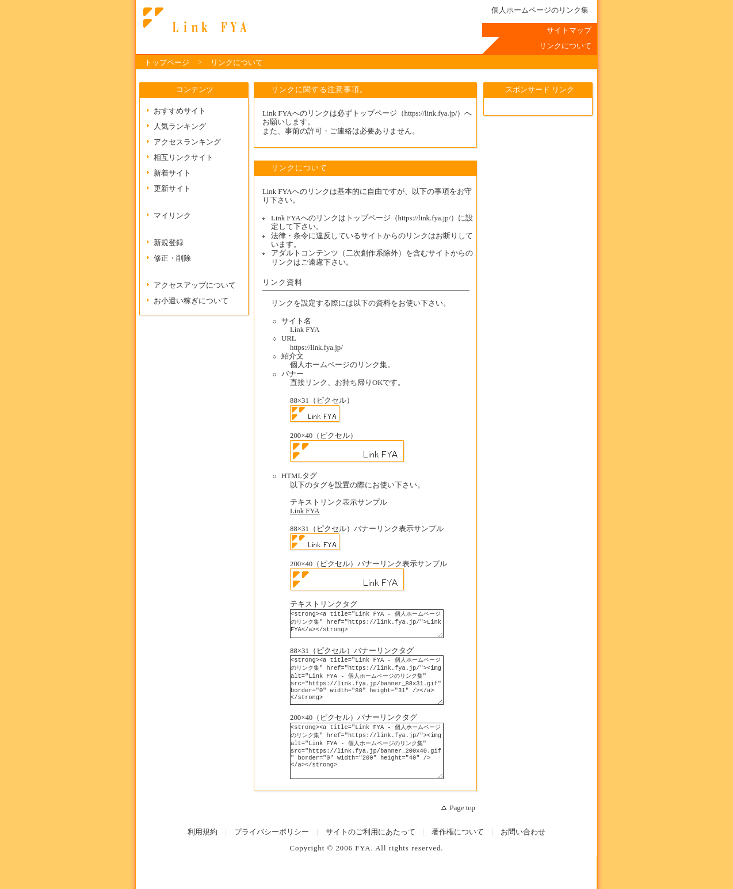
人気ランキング (180, 127)
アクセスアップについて (195, 285)
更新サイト (172, 189)
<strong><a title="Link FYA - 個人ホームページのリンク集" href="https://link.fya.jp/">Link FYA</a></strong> (375, 626)
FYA (363, 870)
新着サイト (172, 173)
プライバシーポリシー (271, 854)
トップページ (166, 63)
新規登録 (169, 243)
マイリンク (172, 216)
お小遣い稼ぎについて (191, 301)
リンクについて (193, 20)
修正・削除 (172, 258)
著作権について (458, 854)
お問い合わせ (523, 854)
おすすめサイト (180, 111)
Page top (462, 830)
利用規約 (202, 854)
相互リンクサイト (183, 158)
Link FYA (305, 511)
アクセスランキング (187, 142)
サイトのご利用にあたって (370, 854)
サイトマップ (569, 30)
